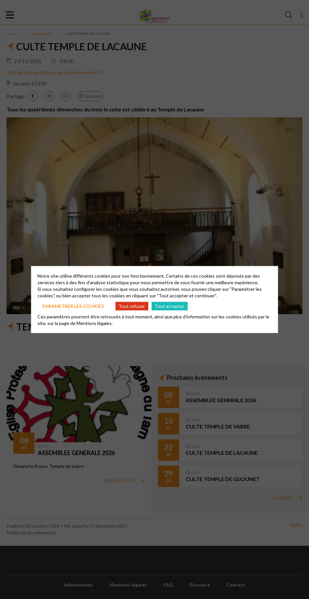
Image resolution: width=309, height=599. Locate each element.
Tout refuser (132, 306)
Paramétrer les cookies (73, 306)
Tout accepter (169, 306)
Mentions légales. (95, 323)
